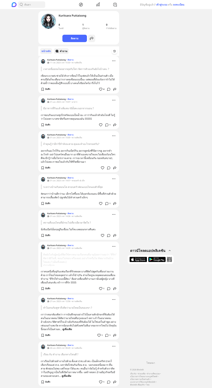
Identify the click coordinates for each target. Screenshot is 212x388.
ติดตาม (74, 38)
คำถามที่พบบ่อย (153, 373)
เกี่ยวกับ (133, 373)
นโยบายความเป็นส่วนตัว (140, 379)
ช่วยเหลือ (141, 373)
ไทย (147, 384)
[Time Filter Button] (116, 51)
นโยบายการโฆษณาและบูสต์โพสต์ (143, 376)
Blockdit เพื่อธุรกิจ (137, 384)
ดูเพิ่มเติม (67, 329)
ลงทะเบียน (178, 4)
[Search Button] (21, 4)
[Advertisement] (151, 314)
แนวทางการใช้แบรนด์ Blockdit (142, 382)
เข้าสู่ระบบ (161, 4)
